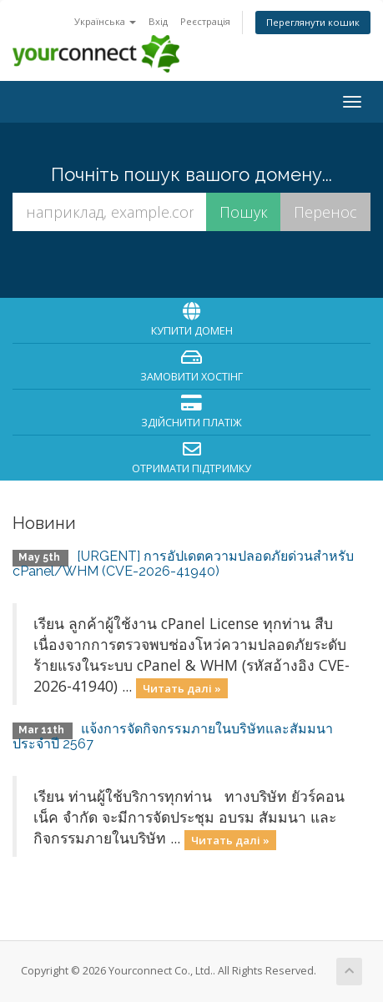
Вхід (158, 21)
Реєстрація (205, 21)
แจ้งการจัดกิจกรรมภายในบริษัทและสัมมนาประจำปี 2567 (173, 736)
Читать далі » (182, 687)
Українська (105, 21)
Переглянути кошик (313, 22)
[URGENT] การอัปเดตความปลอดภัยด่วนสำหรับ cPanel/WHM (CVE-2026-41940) (183, 563)
